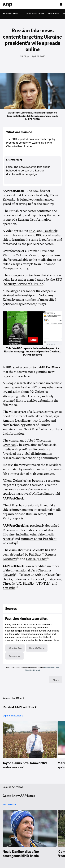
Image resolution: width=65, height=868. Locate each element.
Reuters (50, 554)
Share (56, 679)
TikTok (43, 583)
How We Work (36, 648)
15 (16, 582)
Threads (9, 583)
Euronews (10, 558)
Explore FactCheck (13, 715)
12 (18, 558)
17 (50, 582)
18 (16, 587)
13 (48, 558)
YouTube (9, 587)
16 (35, 582)
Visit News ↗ (9, 804)
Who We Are (15, 648)
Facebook (50, 230)
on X (32, 230)
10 (42, 553)
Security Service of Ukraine (23, 283)
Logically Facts (36, 558)
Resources (53, 13)
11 (57, 553)
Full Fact (35, 554)
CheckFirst (30, 429)
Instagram (53, 579)
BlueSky (28, 583)
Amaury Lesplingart (17, 420)
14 (16, 574)
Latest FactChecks (34, 13)
